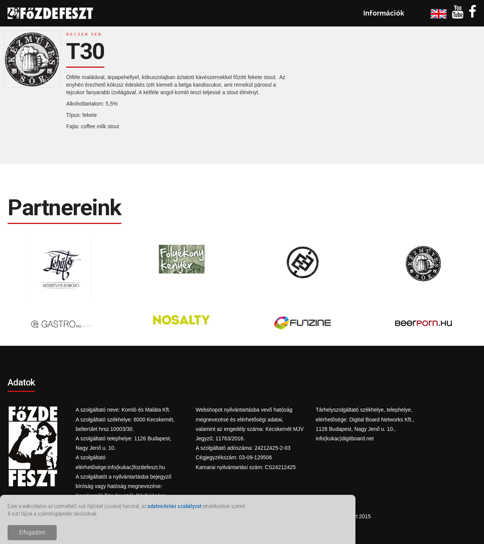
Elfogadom (32, 532)
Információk (383, 13)
